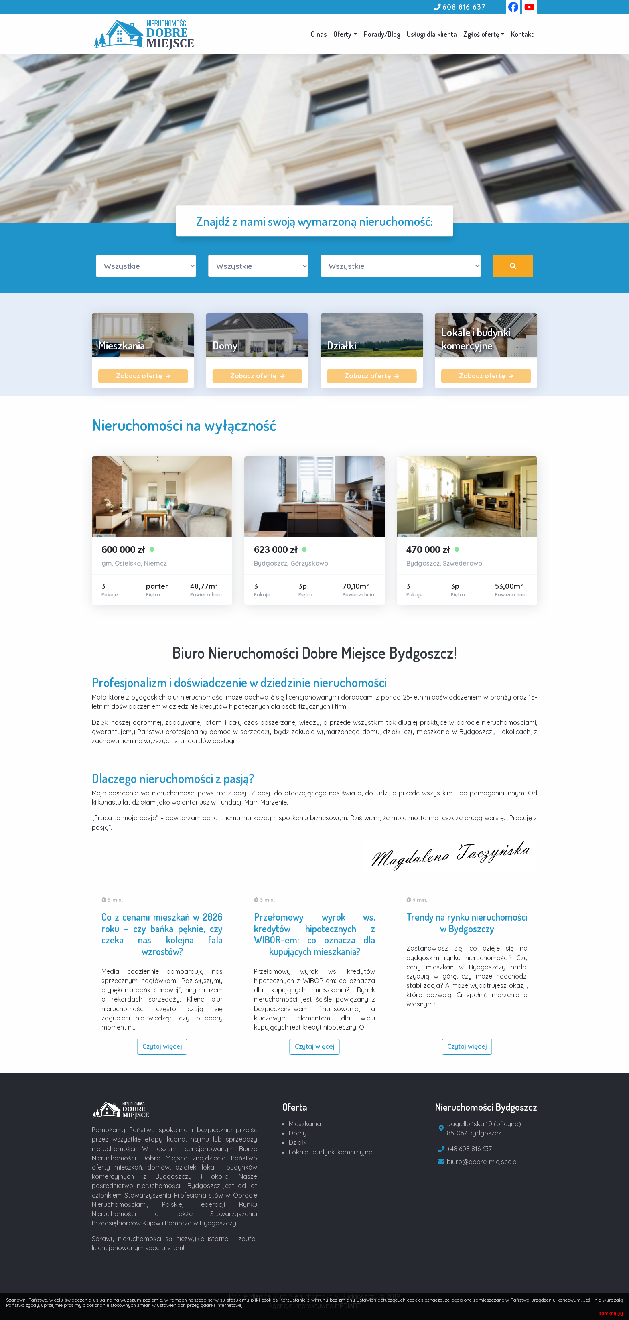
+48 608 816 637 (469, 1149)
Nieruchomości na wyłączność (184, 424)
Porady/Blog (382, 34)
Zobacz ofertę (143, 376)
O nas (319, 34)
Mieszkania (305, 1124)
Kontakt (522, 34)
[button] (484, 34)
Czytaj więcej (162, 1046)
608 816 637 (463, 6)
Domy (297, 1133)
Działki (298, 1142)
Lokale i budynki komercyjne (330, 1152)
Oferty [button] (342, 34)
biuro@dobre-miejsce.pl (482, 1162)
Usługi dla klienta (432, 34)
